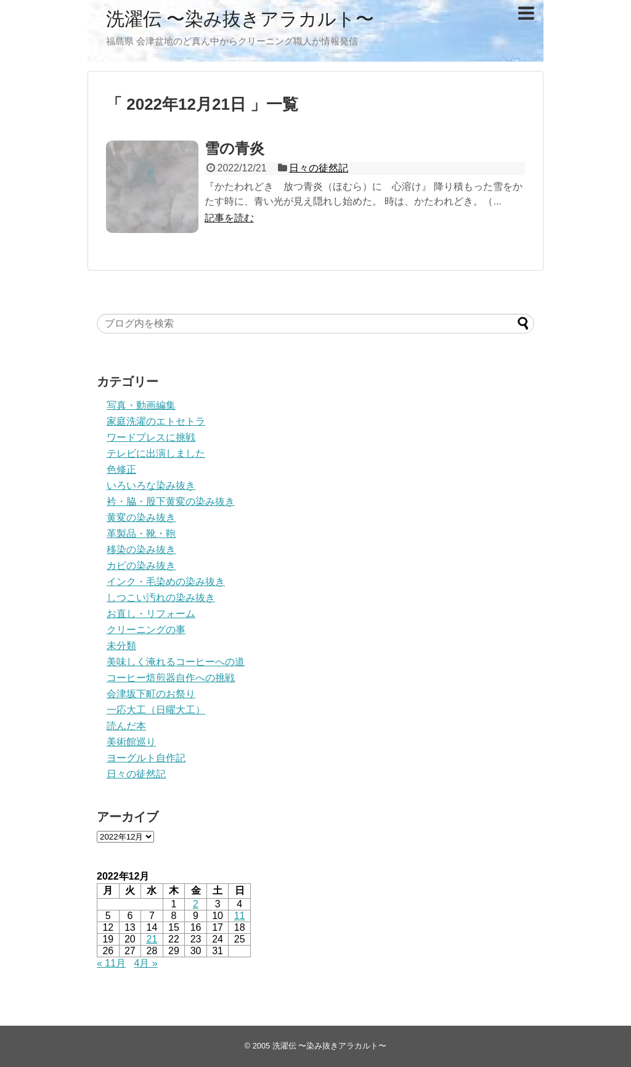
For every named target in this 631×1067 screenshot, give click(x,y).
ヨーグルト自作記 (146, 758)
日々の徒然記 (318, 168)
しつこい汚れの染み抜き (161, 597)
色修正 (121, 469)
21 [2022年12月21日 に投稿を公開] (152, 939)
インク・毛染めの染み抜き (166, 581)
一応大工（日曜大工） (156, 710)
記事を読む (229, 218)
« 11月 (111, 963)
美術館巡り (131, 742)
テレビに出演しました (156, 453)
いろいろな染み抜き (151, 485)
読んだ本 (126, 726)
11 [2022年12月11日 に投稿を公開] (239, 915)
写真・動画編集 (141, 405)
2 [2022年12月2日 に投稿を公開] (195, 904)
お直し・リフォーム (151, 613)
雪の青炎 (234, 148)
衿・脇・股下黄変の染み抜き (171, 501)
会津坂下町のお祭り (151, 694)
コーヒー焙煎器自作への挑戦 (171, 677)
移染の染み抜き (141, 549)
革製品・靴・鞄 (141, 533)
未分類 (121, 645)
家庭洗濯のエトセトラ (156, 421)
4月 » (146, 963)
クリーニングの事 (146, 629)
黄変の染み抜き (141, 517)
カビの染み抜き (141, 565)
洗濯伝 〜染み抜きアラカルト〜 (240, 19)
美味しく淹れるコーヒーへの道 (176, 661)
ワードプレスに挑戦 (151, 437)
